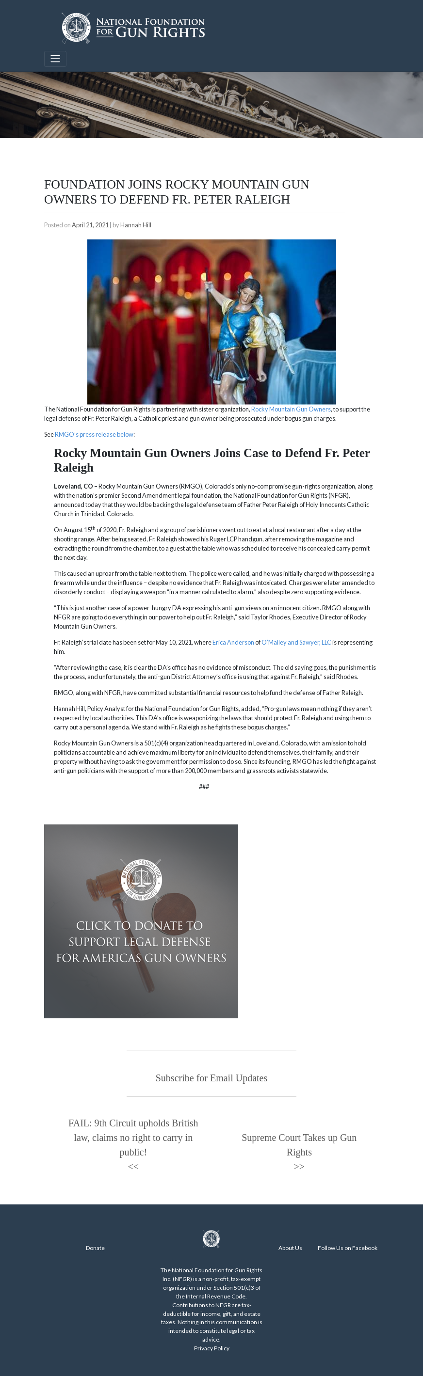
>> (299, 1166)
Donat (93, 1247)
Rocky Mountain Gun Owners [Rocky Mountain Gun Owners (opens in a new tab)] (291, 409)
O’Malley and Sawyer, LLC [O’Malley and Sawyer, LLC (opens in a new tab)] (296, 642)
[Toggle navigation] (55, 59)
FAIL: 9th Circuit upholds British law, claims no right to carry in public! (133, 1137)
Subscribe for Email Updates (212, 1078)
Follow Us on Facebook (347, 1247)
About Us (290, 1247)
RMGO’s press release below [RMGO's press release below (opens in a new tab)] (94, 434)
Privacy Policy (211, 1348)
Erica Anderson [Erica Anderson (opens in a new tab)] (233, 642)
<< (133, 1166)
